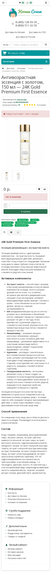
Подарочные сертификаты (20, 533)
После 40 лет (21, 225)
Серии (34, 220)
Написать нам (14, 514)
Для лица (10, 68)
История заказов (16, 552)
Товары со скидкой (16, 536)
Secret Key (22, 99)
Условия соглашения (17, 502)
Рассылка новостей (17, 558)
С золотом (7, 222)
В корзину (25, 211)
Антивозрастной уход (25, 222)
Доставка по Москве (17, 496)
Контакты (12, 493)
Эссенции (21, 68)
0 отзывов (41, 105)
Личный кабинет (15, 549)
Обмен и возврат (16, 518)
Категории (25, 61)
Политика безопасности (19, 499)
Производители (15, 530)
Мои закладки (14, 555)
